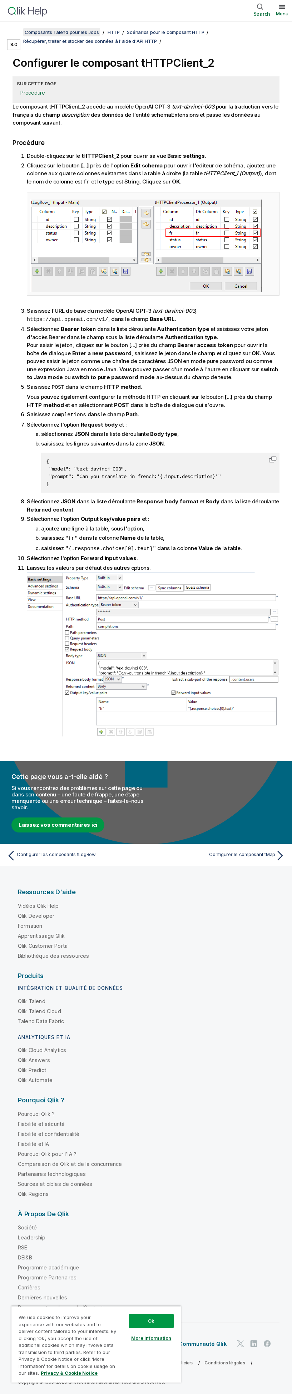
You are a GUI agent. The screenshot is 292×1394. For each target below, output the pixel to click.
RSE (22, 1245)
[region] (96, 1344)
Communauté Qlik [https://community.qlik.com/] (202, 1341)
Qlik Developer (36, 914)
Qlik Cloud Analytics (42, 1048)
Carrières (29, 1285)
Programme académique (48, 1265)
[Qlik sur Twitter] (240, 1341)
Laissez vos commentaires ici (58, 822)
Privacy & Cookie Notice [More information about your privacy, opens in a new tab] (69, 1373)
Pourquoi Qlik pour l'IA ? (47, 1152)
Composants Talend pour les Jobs (62, 32)
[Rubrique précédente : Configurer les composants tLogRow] (74, 853)
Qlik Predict (32, 1068)
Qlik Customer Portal (43, 944)
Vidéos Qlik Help (38, 904)
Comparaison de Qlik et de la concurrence (70, 1162)
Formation (30, 924)
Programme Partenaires (47, 1275)
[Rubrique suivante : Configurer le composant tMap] (218, 853)
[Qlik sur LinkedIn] (253, 1341)
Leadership (32, 1235)
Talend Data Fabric (41, 1019)
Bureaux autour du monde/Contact (60, 1305)
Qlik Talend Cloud (39, 1009)
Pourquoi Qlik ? (36, 1112)
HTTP (114, 32)
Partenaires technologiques (52, 1172)
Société (27, 1225)
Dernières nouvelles (42, 1295)
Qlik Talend (31, 999)
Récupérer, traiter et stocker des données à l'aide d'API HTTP (90, 41)
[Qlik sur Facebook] (267, 1341)
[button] (272, 458)
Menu (282, 13)
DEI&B (25, 1255)
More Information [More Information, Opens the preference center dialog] (151, 1338)
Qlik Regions (33, 1192)
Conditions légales (224, 1360)
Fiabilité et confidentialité (48, 1132)
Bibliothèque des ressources (53, 954)
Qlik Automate (35, 1078)
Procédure (32, 93)
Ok (151, 1321)
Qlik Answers (34, 1058)
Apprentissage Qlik (41, 934)
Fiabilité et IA (33, 1142)
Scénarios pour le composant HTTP (165, 32)
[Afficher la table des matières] (14, 32)
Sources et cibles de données (55, 1182)
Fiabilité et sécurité (41, 1122)
